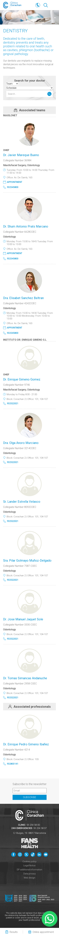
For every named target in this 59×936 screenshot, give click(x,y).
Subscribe (29, 797)
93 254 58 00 (33, 824)
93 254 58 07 (40, 828)
